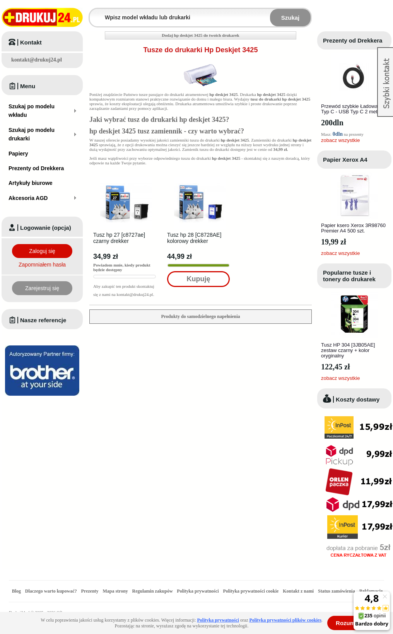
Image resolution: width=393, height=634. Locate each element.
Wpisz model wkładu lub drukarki (94, 13)
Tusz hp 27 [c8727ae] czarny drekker (119, 238)
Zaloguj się (42, 251)
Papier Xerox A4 (345, 159)
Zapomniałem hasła (42, 264)
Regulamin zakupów (152, 591)
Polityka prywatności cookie (251, 591)
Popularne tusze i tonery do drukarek (349, 275)
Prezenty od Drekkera (352, 40)
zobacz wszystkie (340, 140)
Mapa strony (115, 591)
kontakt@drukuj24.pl (36, 60)
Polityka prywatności (198, 591)
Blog (16, 591)
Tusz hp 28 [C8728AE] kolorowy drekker (194, 238)
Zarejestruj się (42, 288)
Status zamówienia (337, 591)
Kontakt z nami (298, 591)
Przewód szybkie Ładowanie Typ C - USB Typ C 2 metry (352, 108)
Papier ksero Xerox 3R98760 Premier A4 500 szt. (353, 228)
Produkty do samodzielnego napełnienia (200, 316)
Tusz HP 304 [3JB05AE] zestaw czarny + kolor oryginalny (348, 350)
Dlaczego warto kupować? (51, 591)
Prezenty (90, 591)
